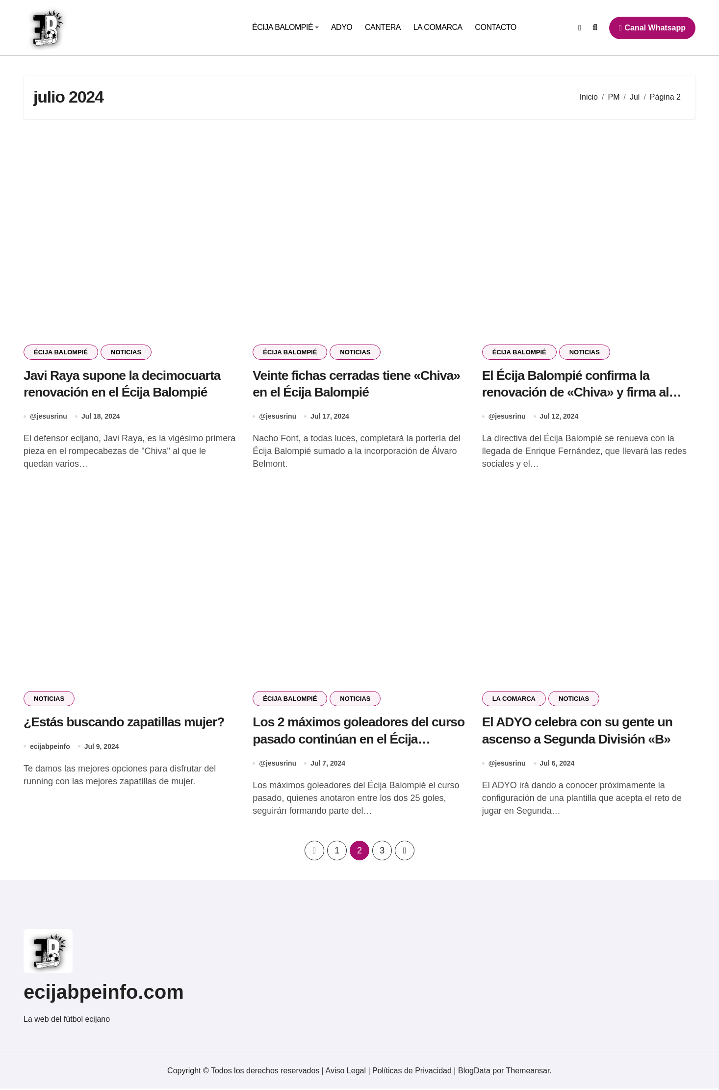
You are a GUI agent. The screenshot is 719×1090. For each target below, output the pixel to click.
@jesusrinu (48, 417)
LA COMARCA (437, 27)
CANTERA (383, 27)
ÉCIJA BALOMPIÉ (285, 27)
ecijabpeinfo (50, 747)
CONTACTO (495, 27)
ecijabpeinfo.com (104, 993)
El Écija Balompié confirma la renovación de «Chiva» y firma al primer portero (577, 392)
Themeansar (528, 1072)
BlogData (474, 1072)
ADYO (341, 27)
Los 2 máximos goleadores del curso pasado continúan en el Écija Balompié (355, 740)
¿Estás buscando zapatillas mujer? (126, 723)
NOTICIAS (126, 352)
